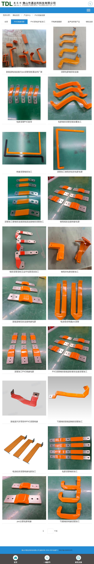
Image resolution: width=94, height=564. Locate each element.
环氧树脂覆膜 (56, 22)
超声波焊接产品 (74, 22)
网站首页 (16, 15)
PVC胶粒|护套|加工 (38, 22)
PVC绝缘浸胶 (40, 15)
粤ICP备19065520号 (65, 550)
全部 (6, 22)
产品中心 (27, 15)
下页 (56, 531)
